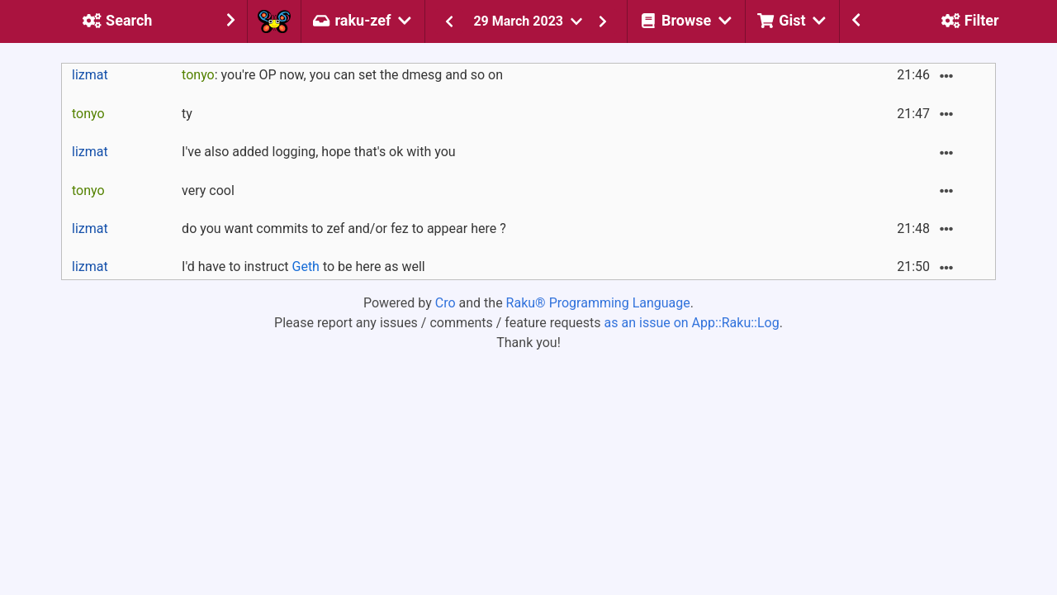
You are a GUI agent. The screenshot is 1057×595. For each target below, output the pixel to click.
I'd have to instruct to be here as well (303, 266)
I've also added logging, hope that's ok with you (319, 151)
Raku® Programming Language (598, 303)
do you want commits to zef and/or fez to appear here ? (344, 228)
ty (187, 113)
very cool (208, 190)
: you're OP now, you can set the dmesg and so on (342, 75)
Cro (445, 303)
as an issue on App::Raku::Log (692, 323)
